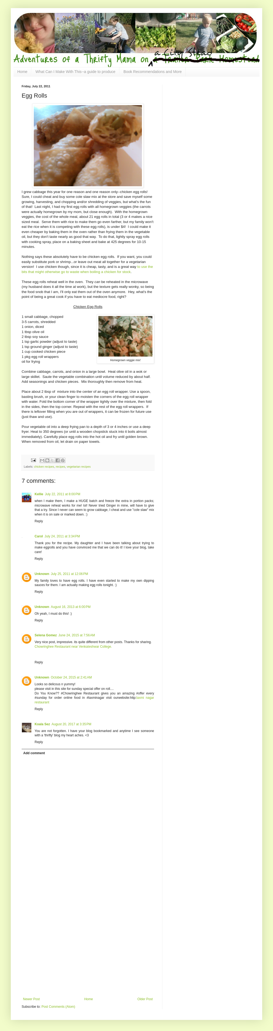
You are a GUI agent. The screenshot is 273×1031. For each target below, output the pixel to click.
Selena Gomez (46, 635)
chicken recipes (44, 466)
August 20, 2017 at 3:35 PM (71, 724)
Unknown (42, 574)
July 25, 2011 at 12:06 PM (69, 574)
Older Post (145, 999)
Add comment (34, 753)
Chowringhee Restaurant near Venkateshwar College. (73, 646)
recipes (60, 466)
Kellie (39, 494)
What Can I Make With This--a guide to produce (75, 71)
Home (22, 71)
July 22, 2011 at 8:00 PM (62, 494)
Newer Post (31, 999)
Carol (39, 536)
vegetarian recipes (79, 466)
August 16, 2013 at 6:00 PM (71, 607)
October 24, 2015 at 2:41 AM (71, 677)
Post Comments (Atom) (58, 1007)
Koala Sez (42, 724)
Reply (39, 521)
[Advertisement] (55, 935)
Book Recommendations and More (153, 71)
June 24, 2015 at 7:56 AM (76, 635)
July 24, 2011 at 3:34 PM (62, 536)
